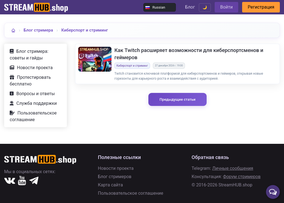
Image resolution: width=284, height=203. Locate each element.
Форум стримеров (242, 176)
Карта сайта (110, 185)
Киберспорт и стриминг (84, 30)
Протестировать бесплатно (30, 81)
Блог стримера (38, 30)
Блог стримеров (114, 176)
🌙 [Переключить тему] (204, 7)
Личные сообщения (232, 168)
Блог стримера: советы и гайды (29, 55)
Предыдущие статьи (177, 99)
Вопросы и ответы (35, 93)
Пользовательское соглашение (33, 116)
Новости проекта (35, 67)
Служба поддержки (36, 103)
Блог (190, 7)
